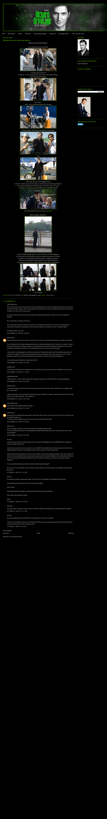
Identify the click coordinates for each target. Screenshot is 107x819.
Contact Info (52, 33)
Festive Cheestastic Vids (78, 33)
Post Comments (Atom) (16, 536)
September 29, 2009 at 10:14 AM (18, 399)
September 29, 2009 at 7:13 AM (18, 372)
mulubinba (9, 367)
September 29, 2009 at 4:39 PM (18, 421)
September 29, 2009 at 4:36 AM (18, 362)
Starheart (9, 426)
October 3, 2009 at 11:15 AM (17, 511)
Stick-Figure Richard (63, 33)
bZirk (8, 506)
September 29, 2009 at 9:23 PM (18, 435)
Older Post (70, 533)
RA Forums (28, 33)
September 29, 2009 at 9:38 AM (18, 381)
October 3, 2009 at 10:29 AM (17, 501)
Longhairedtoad (11, 376)
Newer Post (6, 533)
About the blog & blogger (40, 33)
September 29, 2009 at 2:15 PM (18, 408)
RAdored (9, 337)
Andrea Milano (11, 403)
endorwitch (10, 385)
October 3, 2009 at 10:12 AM (17, 472)
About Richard (11, 33)
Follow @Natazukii (83, 63)
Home (3, 33)
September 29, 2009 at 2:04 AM (18, 333)
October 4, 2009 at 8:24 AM (16, 526)
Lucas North (50, 295)
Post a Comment (7, 530)
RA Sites (20, 33)
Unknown (9, 412)
